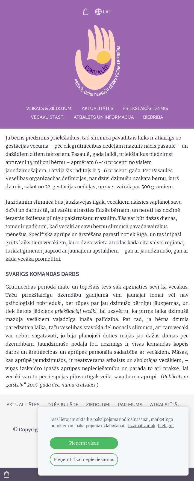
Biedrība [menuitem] (153, 117)
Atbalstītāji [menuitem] (165, 404)
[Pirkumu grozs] (86, 11)
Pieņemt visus (84, 443)
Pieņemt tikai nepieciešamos (84, 459)
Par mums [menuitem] (130, 404)
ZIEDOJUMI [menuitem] (98, 404)
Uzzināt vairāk (141, 425)
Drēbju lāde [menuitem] (63, 404)
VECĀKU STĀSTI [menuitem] (47, 117)
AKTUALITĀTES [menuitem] (97, 108)
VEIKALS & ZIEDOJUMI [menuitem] (49, 108)
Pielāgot (166, 425)
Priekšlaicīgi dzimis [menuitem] (145, 108)
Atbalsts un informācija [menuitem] (104, 117)
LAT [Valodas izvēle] (103, 11)
